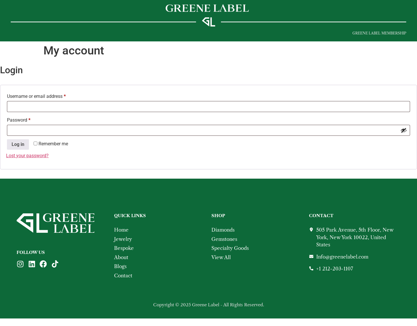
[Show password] (403, 138)
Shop (73, 35)
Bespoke (106, 35)
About (138, 35)
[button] (15, 35)
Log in (18, 152)
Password (27, 126)
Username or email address (45, 103)
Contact (171, 35)
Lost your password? (27, 163)
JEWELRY (41, 35)
